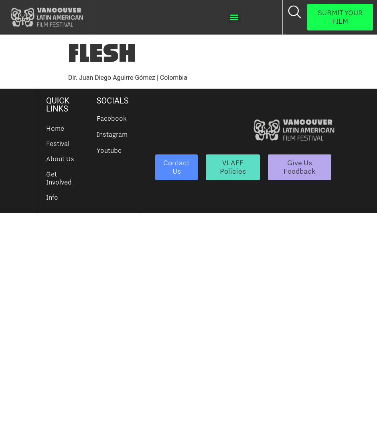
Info (52, 197)
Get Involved (59, 178)
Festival (57, 144)
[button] (234, 17)
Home (55, 128)
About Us (60, 159)
